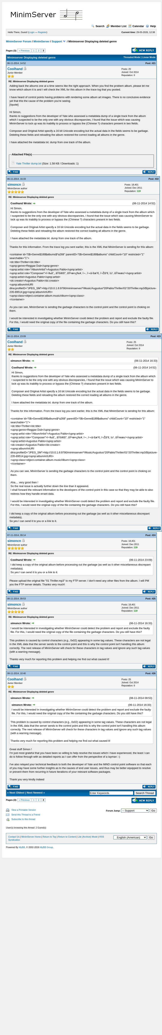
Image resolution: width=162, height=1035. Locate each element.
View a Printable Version (23, 810)
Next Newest (35, 792)
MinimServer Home (31, 836)
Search (97, 26)
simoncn (14, 184)
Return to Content (67, 836)
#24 (153, 535)
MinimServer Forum (18, 41)
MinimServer (41, 41)
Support (57, 41)
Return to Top (49, 836)
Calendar (136, 26)
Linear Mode (149, 57)
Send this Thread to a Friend (25, 814)
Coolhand (15, 69)
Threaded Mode (131, 57)
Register (42, 32)
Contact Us (13, 836)
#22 (156, 179)
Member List (116, 26)
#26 (153, 673)
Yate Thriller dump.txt (28, 163)
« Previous (24, 50)
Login (31, 32)
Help (151, 26)
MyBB (22, 847)
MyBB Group (46, 847)
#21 (153, 63)
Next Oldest (16, 792)
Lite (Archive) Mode (87, 836)
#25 (153, 598)
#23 (159, 336)
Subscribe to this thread (23, 819)
